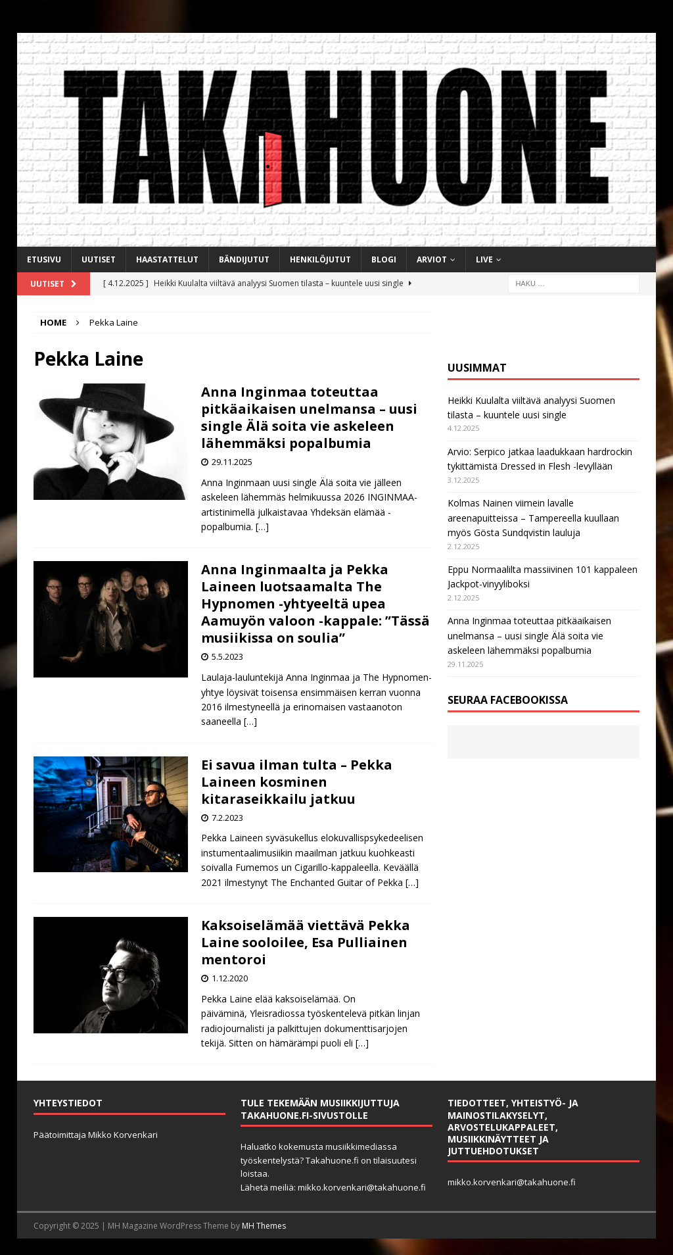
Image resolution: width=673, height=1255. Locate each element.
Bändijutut (244, 259)
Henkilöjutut (320, 259)
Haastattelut (167, 259)
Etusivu (44, 259)
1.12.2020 (230, 978)
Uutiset (98, 259)
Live (484, 259)
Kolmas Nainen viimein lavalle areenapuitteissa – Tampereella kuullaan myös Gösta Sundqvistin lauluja (533, 518)
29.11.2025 (232, 462)
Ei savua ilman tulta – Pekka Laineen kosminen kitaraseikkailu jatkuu (296, 782)
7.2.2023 (227, 818)
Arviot (432, 259)
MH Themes (264, 1225)
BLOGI (383, 259)
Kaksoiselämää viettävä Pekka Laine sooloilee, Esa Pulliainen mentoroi (305, 942)
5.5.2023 (227, 656)
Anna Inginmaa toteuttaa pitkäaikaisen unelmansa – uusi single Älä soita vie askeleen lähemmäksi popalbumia (309, 417)
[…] (262, 526)
